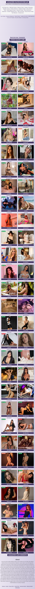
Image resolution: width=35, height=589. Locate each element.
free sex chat (9, 467)
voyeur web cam (26, 57)
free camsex (26, 467)
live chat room (9, 518)
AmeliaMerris (25, 298)
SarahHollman (9, 212)
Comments (22, 37)
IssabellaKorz (25, 110)
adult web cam (25, 245)
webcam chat (9, 501)
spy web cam (25, 142)
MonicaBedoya (26, 195)
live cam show (9, 552)
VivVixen (9, 537)
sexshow (25, 108)
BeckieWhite (26, 452)
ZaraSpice (9, 383)
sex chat (9, 296)
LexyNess (25, 366)
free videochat (25, 501)
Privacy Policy (11, 586)
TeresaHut (9, 503)
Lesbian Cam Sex (24, 16)
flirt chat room (25, 125)
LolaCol (26, 281)
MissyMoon (9, 127)
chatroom (9, 279)
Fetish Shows (17, 16)
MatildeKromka (26, 332)
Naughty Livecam (6, 8)
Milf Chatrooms (31, 16)
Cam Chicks (3, 16)
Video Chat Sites (20, 11)
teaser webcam (9, 142)
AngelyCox (26, 76)
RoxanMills (26, 212)
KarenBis (9, 93)
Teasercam (4, 11)
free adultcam (25, 262)
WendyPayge (9, 41)
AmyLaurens (26, 503)
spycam (9, 535)
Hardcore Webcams (10, 16)
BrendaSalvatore (9, 178)
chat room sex (9, 125)
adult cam (9, 262)
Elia (25, 520)
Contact (7, 586)
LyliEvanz (25, 400)
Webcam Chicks (20, 7)
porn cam (9, 91)
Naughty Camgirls (22, 8)
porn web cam (25, 398)
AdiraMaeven (25, 537)
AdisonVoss (9, 332)
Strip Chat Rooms (27, 10)
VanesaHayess (9, 400)
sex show (26, 159)
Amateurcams (21, 12)
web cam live (9, 484)
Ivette (26, 417)
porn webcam (25, 193)
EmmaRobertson (26, 486)
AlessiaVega (26, 469)
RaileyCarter (9, 452)
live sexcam (9, 450)
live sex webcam (26, 91)
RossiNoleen (26, 144)
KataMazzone (9, 366)
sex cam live (26, 330)
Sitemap (3, 586)
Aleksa (26, 178)
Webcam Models (29, 586)
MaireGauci (9, 469)
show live (9, 347)
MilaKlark (26, 349)
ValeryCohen (26, 383)
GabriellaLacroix (26, 315)
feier (9, 76)
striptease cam (26, 176)
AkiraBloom (9, 298)
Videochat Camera (13, 7)
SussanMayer (9, 110)
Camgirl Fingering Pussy (12, 11)
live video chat (9, 57)
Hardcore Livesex (19, 10)
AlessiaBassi (9, 417)
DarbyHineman (9, 264)
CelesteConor (9, 349)
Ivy (9, 315)
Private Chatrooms (14, 8)
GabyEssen (26, 229)
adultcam (9, 210)
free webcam (9, 364)
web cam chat (25, 279)
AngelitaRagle (9, 144)
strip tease (9, 381)
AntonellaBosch (26, 93)
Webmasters (17, 587)
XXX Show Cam (5, 7)
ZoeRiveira (9, 486)
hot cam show (25, 296)
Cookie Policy (16, 586)
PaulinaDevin (9, 161)
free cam (9, 398)
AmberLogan (9, 520)
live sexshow (9, 74)
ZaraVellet (26, 41)
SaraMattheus (25, 127)
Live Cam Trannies (11, 17)
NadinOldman (9, 229)
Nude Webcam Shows (11, 10)
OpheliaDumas (25, 161)
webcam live (26, 484)
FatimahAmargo (26, 264)
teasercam (9, 313)
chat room (26, 450)
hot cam (25, 74)
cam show (9, 330)
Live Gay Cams (25, 17)
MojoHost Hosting (23, 586)
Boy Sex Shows (18, 17)
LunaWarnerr (9, 281)
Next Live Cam (14, 37)
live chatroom (9, 245)
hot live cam (9, 108)
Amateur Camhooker (28, 7)
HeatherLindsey (9, 195)
